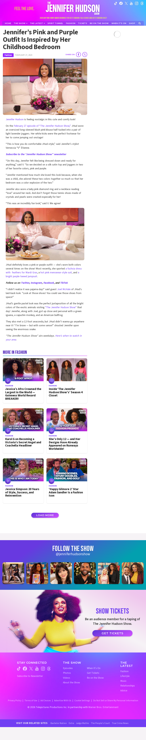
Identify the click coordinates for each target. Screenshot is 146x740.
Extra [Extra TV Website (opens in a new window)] (71, 723)
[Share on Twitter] (84, 54)
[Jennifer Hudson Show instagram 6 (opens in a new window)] (133, 573)
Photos (67, 673)
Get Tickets (112, 633)
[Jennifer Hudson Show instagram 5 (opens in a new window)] (109, 573)
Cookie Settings (82, 700)
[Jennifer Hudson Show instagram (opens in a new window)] (136, 3)
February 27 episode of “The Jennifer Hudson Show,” (43, 126)
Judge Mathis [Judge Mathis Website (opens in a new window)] (82, 723)
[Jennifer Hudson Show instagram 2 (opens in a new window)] (37, 573)
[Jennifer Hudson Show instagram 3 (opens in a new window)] (61, 573)
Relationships (127, 685)
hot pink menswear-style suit (56, 272)
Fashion (8, 55)
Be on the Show (95, 677)
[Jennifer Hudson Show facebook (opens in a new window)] (121, 3)
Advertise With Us (62, 700)
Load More (45, 515)
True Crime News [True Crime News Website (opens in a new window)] (120, 723)
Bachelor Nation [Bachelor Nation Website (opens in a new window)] (58, 723)
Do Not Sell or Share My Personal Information (115, 700)
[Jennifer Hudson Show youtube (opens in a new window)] (131, 3)
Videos (66, 677)
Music (123, 681)
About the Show (71, 682)
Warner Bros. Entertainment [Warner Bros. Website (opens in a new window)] (103, 707)
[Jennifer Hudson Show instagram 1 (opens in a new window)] (13, 573)
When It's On (93, 668)
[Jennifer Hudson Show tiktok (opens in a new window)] (115, 3)
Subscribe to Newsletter (30, 676)
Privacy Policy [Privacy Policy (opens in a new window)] (14, 700)
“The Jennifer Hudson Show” (61, 307)
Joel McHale (64, 289)
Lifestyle (125, 676)
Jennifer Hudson (15, 119)
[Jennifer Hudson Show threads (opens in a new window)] (48, 669)
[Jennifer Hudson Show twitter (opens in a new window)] (126, 3)
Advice (123, 690)
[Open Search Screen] (139, 23)
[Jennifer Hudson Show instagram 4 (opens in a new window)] (85, 573)
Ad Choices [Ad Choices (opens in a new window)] (45, 700)
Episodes (68, 668)
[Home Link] (73, 8)
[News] (37, 23)
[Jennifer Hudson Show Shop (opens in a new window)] (132, 23)
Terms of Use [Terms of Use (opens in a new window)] (31, 700)
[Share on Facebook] (78, 54)
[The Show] (20, 23)
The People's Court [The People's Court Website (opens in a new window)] (100, 723)
